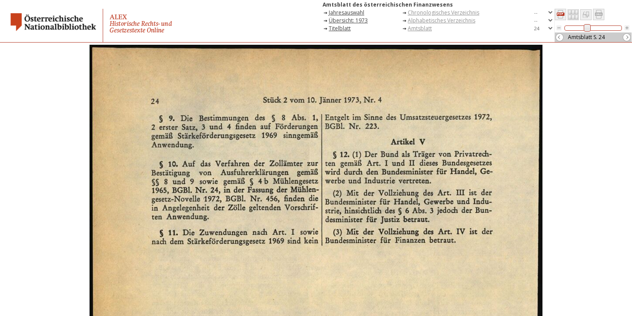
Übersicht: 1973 (348, 20)
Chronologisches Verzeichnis (443, 12)
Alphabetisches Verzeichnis (441, 20)
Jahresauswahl (346, 12)
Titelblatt (340, 28)
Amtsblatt (420, 28)
